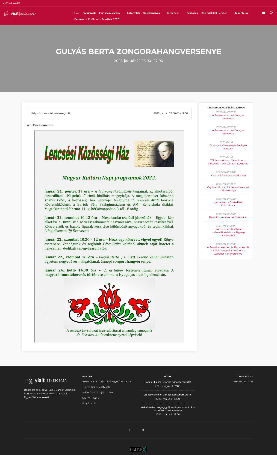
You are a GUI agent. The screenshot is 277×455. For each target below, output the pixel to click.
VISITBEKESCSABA (19, 13)
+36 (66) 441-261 (243, 381)
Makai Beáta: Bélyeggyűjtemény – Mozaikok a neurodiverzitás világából (168, 409)
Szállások (192, 12)
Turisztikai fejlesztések (96, 387)
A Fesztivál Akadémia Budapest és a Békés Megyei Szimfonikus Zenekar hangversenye (228, 250)
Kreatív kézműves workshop (228, 175)
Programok (89, 12)
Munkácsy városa (111, 12)
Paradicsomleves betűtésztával (228, 217)
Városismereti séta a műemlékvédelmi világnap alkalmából (228, 232)
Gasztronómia (153, 12)
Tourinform (241, 12)
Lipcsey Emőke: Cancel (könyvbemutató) (167, 394)
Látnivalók (133, 12)
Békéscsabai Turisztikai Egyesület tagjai (106, 381)
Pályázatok (89, 403)
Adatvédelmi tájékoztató (97, 392)
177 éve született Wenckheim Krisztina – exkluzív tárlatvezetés (228, 162)
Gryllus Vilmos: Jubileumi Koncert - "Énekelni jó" (228, 189)
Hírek (76, 12)
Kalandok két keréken (216, 12)
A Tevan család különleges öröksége (228, 117)
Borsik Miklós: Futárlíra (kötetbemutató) (168, 381)
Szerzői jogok (90, 398)
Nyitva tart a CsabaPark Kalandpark (228, 204)
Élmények (175, 12)
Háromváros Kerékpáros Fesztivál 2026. (96, 19)
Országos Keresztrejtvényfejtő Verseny (228, 147)
